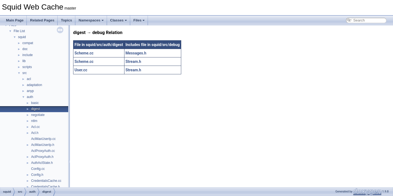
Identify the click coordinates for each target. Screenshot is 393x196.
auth (30, 97)
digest (35, 109)
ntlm (34, 121)
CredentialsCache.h (45, 187)
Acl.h (34, 133)
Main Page (14, 20)
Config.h (37, 175)
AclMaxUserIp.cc (43, 139)
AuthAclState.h (42, 163)
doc (25, 49)
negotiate (37, 115)
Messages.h (136, 53)
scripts (27, 67)
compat (27, 43)
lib (24, 61)
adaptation (34, 85)
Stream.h (133, 61)
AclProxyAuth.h (42, 157)
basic (35, 103)
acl (29, 79)
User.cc (81, 70)
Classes (118, 20)
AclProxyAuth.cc (43, 151)
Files (139, 20)
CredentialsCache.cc (46, 181)
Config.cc (38, 169)
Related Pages (42, 20)
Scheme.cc (84, 53)
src (24, 73)
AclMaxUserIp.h (42, 145)
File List (19, 31)
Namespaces (91, 20)
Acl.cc (35, 127)
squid (22, 37)
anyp (30, 91)
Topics (66, 20)
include (27, 55)
